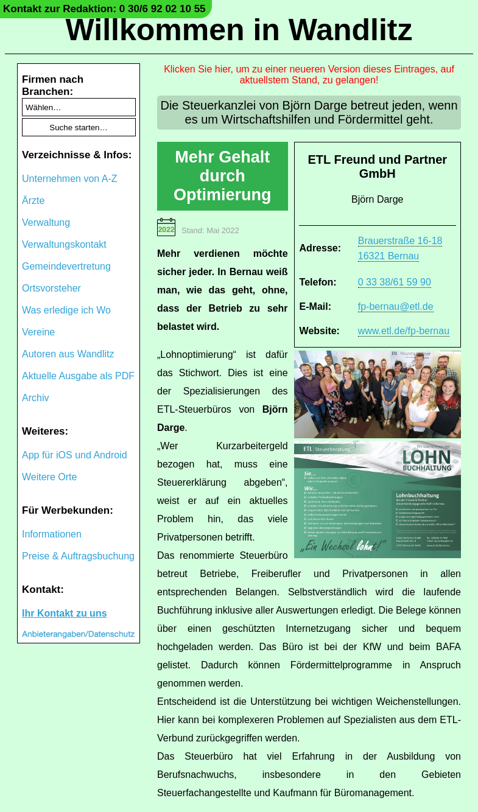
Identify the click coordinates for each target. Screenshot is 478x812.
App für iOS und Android (74, 455)
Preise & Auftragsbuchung (78, 556)
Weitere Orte (49, 477)
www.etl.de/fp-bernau (403, 331)
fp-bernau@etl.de (396, 306)
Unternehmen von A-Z (70, 178)
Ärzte (33, 200)
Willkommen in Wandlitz (239, 30)
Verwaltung (46, 222)
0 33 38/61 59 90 (394, 282)
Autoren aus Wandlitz (68, 354)
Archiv (35, 398)
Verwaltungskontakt (64, 244)
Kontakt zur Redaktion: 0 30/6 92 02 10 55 (104, 9)
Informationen (52, 534)
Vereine (38, 332)
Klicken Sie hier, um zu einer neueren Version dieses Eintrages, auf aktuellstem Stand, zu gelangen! (309, 74)
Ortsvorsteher (51, 288)
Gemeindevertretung (66, 266)
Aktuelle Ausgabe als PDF (78, 376)
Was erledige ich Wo (66, 310)
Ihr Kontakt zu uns (64, 613)
